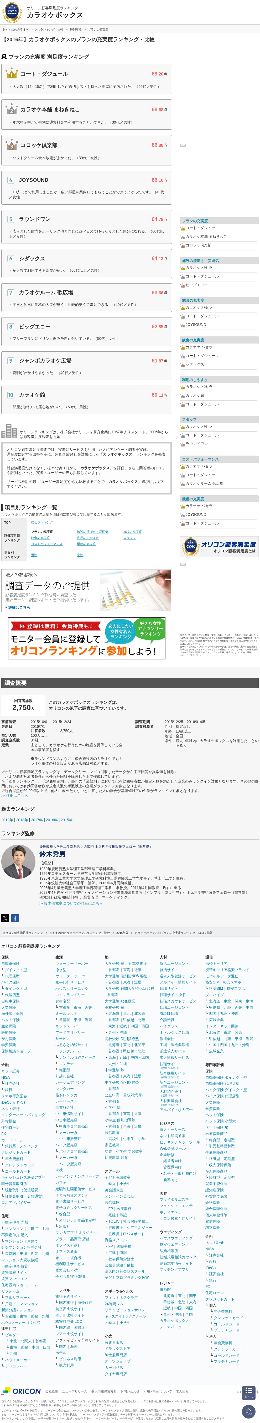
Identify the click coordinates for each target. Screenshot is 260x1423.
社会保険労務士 (136, 1221)
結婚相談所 (169, 1251)
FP (110, 1209)
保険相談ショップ (16, 1051)
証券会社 (12, 1083)
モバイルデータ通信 (221, 976)
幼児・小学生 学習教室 (124, 1151)
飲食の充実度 (40, 538)
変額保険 (212, 1221)
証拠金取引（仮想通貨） (25, 1196)
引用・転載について (158, 1391)
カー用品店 (114, 1367)
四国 (212, 1013)
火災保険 (8, 1007)
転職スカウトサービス (178, 1001)
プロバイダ (214, 995)
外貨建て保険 (216, 1196)
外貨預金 (8, 1121)
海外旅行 (84, 1302)
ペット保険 (10, 1020)
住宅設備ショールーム (19, 1285)
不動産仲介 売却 (14, 1222)
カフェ (60, 1182)
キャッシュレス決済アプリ (23, 1177)
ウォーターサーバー (72, 963)
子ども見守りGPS (70, 1276)
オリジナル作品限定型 (77, 1220)
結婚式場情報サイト (176, 1263)
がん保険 (8, 1039)
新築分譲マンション (17, 1310)
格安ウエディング (174, 1244)
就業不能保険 (216, 1184)
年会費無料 (14, 1159)
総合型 (64, 1214)
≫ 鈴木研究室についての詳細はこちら (71, 903)
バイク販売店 (66, 1145)
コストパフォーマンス (47, 544)
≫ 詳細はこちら (14, 795)
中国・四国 (41, 1347)
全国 (189, 1314)
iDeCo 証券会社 (14, 1102)
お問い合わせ (130, 1391)
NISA (5, 1077)
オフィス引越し (68, 1245)
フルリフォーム (18, 1297)
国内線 (64, 1327)
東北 (13, 1341)
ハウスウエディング (176, 1238)
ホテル (60, 1353)
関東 (192, 1296)
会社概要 (51, 1391)
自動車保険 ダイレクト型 (226, 1077)
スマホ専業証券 (14, 1096)
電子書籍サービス (70, 1201)
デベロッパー (16, 1366)
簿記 (123, 1215)
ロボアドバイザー (16, 1202)
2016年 (52, 820)
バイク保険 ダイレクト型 (226, 1090)
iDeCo (210, 1268)
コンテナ (66, 1064)
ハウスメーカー (18, 1360)
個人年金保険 (216, 1215)
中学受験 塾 (114, 1070)
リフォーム (10, 1291)
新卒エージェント (174, 1084)
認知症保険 (214, 1190)
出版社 (64, 1226)
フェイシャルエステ (176, 1206)
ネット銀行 (10, 1109)
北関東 (26, 1341)
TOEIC (114, 1221)
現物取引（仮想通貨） (23, 1190)
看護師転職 (169, 1013)
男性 (34, 555)
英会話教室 (114, 1190)
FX (3, 1134)
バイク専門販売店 (74, 1151)
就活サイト (169, 970)
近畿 (34, 1254)
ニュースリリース (74, 1391)
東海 (23, 1254)
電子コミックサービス (73, 1207)
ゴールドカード (18, 1171)
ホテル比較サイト (70, 1315)
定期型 (229, 1140)
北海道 (113, 1013)
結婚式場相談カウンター (180, 1257)
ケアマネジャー (140, 1227)
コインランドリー (70, 995)
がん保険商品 (216, 1171)
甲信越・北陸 (134, 1020)
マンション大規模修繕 (19, 1260)
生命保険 (8, 1026)
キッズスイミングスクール (125, 1316)
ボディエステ (171, 1212)
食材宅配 (62, 1001)
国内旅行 (66, 1302)
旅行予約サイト (68, 1296)
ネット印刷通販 (172, 1136)
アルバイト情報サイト (178, 982)
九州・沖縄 (117, 1032)
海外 (73, 1346)
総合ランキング (42, 522)
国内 (62, 1346)
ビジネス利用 (70, 1359)
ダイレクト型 (16, 970)
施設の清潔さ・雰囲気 (92, 532)
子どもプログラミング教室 (127, 1277)
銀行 (8, 1090)
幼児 (112, 1184)
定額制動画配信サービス (75, 1189)
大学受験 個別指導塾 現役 (126, 976)
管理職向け (172, 1167)
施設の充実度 (132, 532)
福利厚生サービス (70, 1264)
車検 (59, 1170)
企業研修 (167, 1155)
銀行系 (10, 1146)
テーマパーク (171, 1327)
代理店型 (12, 976)
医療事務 (124, 1209)
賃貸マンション (14, 1278)
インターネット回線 (221, 1026)
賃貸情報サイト (14, 1272)
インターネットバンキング (23, 1115)
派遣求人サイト (172, 1051)
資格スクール (116, 1240)
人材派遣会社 (171, 1102)
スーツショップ (118, 1361)
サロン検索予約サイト (178, 1218)
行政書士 (115, 1227)
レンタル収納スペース (77, 1057)
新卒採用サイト (172, 1075)
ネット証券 (10, 1071)
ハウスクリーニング (72, 988)
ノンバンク (29, 1146)
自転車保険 (10, 1001)
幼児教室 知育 (116, 1157)
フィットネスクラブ (121, 1297)
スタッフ (129, 538)
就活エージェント (174, 963)
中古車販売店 (66, 1120)
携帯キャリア (216, 963)
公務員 (113, 1234)
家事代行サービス (70, 982)
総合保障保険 (216, 1209)
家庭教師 (112, 1145)
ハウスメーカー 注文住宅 (20, 1323)
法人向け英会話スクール (125, 1271)
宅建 (112, 1215)
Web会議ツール (173, 1148)
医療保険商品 (216, 1134)
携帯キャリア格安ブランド (227, 970)
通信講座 (112, 1202)
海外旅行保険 (12, 1013)
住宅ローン (10, 1127)
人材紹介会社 (171, 1093)
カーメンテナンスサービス (77, 1176)
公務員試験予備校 (119, 1265)
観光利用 (66, 1365)
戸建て (32, 1229)
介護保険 (212, 1202)
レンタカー (64, 1089)
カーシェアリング (70, 1082)
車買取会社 (64, 1107)
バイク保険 (10, 982)
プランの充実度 (195, 221)
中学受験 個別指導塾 (122, 1082)
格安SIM (216, 988)
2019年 (7, 820)
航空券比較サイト (70, 1309)
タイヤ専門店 (116, 1374)
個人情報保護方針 (104, 1391)
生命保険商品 (216, 1152)
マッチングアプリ (174, 1269)
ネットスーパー (68, 1026)
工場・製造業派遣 (174, 1045)
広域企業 (216, 1020)
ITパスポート (134, 1234)
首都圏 (10, 1254)
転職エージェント (174, 1007)
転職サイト (169, 988)
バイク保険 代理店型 (222, 1096)
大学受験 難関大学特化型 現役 (130, 988)
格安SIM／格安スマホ (223, 982)
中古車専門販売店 (74, 1126)
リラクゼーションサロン (125, 1310)
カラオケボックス (174, 1321)
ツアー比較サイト (70, 1334)
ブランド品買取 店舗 (72, 1239)
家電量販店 (114, 1342)
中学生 (128, 1139)
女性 (80, 555)
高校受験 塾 (114, 1007)
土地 (45, 1229)
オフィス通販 (66, 1251)
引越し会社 (64, 1076)
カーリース (64, 1101)
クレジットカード (16, 1152)
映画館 (165, 1289)
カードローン (12, 1140)
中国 (249, 1007)
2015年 (66, 820)
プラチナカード (227, 1330)
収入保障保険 (220, 1165)
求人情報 (182, 1391)
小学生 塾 (113, 1107)
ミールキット (66, 1013)
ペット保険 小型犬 (220, 1121)
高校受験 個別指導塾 (122, 1039)
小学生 (143, 1139)
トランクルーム (68, 1051)
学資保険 (8, 1045)
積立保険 (212, 1227)
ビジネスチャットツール (180, 1142)
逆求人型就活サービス (178, 976)
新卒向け (170, 1180)
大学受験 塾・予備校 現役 (126, 963)
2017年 (37, 820)
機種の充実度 (86, 544)
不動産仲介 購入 (14, 1235)
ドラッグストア (118, 1348)
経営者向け (172, 1161)
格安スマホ (236, 988)
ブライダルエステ (174, 1199)
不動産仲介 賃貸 (14, 1266)
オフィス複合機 (68, 1258)
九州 (45, 1254)
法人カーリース (172, 1129)
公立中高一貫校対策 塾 (124, 1095)
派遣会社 (167, 1039)
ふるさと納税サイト (72, 1045)
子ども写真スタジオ (72, 1195)
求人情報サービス (174, 1057)
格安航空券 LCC (68, 1321)
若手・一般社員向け (179, 1173)
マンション (14, 1229)
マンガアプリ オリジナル (76, 1232)
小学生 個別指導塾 (120, 1120)
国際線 (79, 1327)
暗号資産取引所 (14, 1184)
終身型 (214, 1140)
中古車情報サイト (70, 1114)
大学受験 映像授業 (120, 1001)
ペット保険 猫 (216, 1127)
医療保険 (8, 1032)
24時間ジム (114, 1304)
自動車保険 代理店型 (222, 1083)
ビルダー (12, 1335)
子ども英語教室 (118, 1177)
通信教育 (112, 1133)
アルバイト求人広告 (176, 1110)
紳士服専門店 (116, 1355)
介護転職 (167, 1020)
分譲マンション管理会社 (21, 1247)
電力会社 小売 (67, 1270)
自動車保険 (10, 963)
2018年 (22, 820)
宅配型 (64, 1070)
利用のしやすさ (88, 538)
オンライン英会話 (119, 1196)
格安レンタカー (68, 1095)
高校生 (113, 1139)
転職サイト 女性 (173, 995)
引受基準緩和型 (222, 1146)
